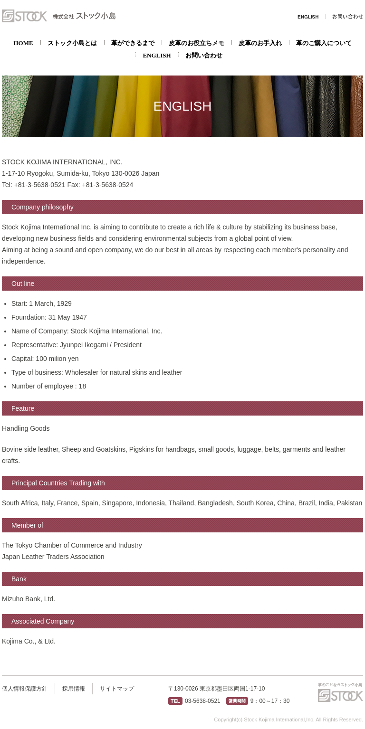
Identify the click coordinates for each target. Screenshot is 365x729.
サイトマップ (117, 688)
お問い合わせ (344, 16)
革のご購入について (324, 43)
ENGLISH (308, 16)
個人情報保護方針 (25, 688)
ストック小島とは (72, 43)
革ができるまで (132, 43)
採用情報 (73, 688)
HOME (23, 43)
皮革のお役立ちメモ (196, 43)
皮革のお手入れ (260, 43)
